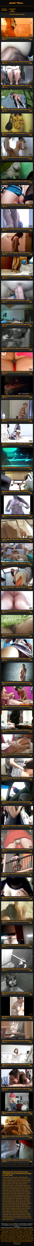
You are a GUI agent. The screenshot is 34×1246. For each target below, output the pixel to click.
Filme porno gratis (14, 1232)
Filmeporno (20, 1231)
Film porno (13, 1236)
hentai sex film (20, 1206)
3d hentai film (6, 1177)
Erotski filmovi (19, 1228)
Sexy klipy (31, 1230)
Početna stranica (4, 9)
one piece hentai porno (9, 1218)
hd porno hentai (25, 1192)
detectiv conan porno (8, 1185)
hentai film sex (11, 1200)
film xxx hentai (7, 1188)
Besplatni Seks (27, 1235)
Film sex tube (21, 1240)
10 (24, 1164)
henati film (14, 1193)
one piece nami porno (22, 1218)
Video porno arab (29, 1237)
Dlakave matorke (19, 1235)
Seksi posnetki (20, 1237)
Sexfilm (20, 1239)
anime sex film (7, 1182)
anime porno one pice (14, 1180)
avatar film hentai (16, 1182)
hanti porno (10, 1192)
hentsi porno (15, 1213)
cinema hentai (23, 1183)
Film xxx (20, 1230)
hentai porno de (7, 1205)
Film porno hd (4, 1239)
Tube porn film (26, 1239)
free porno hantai (23, 1188)
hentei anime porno (17, 1211)
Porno (16, 1239)
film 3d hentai (10, 1187)
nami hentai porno (8, 1216)
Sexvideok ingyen (21, 1236)
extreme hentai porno (21, 1185)
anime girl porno (23, 1177)
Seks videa (11, 1235)
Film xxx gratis (29, 1232)
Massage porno (12, 1237)
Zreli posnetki (11, 1239)
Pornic (6, 1230)
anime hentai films (8, 1179)
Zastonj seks (8, 1241)
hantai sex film (20, 1190)
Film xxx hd (14, 1240)
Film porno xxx (29, 1236)
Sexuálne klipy (26, 1228)
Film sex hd (7, 1236)
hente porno (24, 1209)
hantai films (12, 1190)
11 (27, 1164)
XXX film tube (15, 1241)
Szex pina (3, 1228)
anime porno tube (26, 1180)
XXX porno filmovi (27, 1234)
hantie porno (17, 1192)
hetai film (22, 1213)
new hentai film (17, 1216)
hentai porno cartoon (25, 1203)
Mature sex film (7, 1240)
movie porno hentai (14, 1214)
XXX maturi (5, 1234)
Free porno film (13, 1231)
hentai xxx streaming (11, 1208)
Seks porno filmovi (13, 1230)
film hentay (27, 1187)
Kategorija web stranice (12, 10)
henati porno (21, 1193)
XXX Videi (25, 1230)
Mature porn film (17, 1242)
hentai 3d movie (9, 1195)
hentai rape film (11, 1206)
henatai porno (6, 1193)
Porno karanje (22, 1241)
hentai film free (11, 1198)
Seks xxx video (4, 1237)
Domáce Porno (12, 1234)
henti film (9, 1213)
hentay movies (22, 1208)
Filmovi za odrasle (10, 1228)
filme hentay (14, 1188)
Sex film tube (22, 1232)
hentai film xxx (20, 1200)
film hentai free (19, 1187)
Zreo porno (26, 1231)
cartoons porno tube (12, 1183)
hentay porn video (15, 1209)
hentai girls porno (10, 1201)
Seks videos (19, 1234)
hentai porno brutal (13, 1203)
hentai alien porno (20, 1195)
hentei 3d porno (7, 1211)
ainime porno (14, 1177)
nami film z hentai (25, 1214)
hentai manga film (21, 1201)
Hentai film (17, 2)
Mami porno (29, 1241)
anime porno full (18, 1179)
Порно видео (5, 1231)
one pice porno (27, 1216)
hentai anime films (17, 1196)
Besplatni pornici (4, 1235)
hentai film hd (19, 1198)
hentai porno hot (16, 1205)
